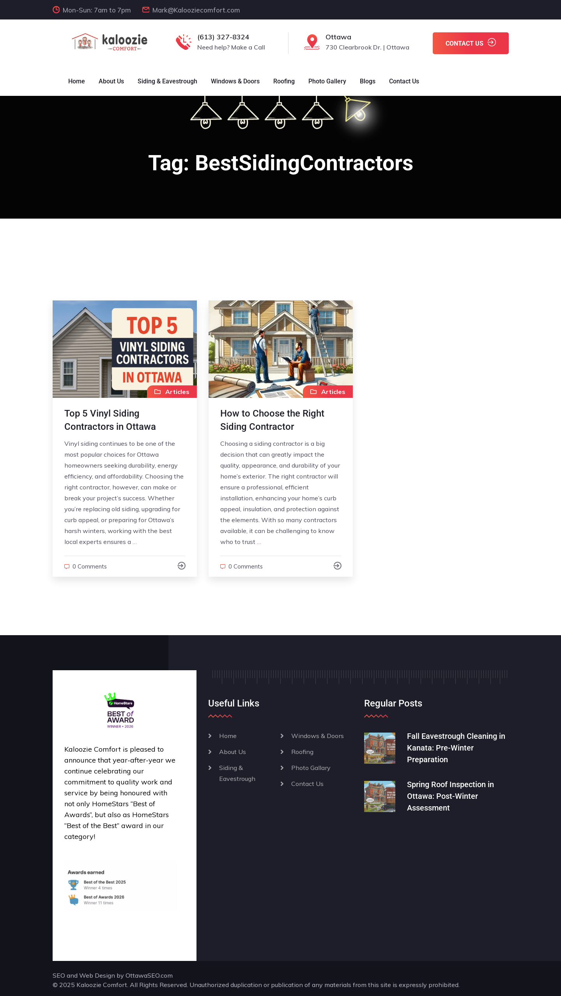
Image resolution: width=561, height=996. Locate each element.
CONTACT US (471, 43)
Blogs (367, 81)
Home (76, 81)
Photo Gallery (327, 81)
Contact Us (404, 81)
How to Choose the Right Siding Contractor (272, 420)
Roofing (284, 81)
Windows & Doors (235, 81)
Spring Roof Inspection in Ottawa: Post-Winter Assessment (450, 796)
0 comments (90, 566)
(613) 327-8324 (223, 36)
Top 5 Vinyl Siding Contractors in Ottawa (110, 420)
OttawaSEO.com (149, 975)
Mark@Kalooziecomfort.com (196, 10)
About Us (111, 81)
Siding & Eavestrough (167, 81)
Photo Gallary (311, 768)
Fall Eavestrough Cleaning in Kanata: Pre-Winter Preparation (456, 747)
